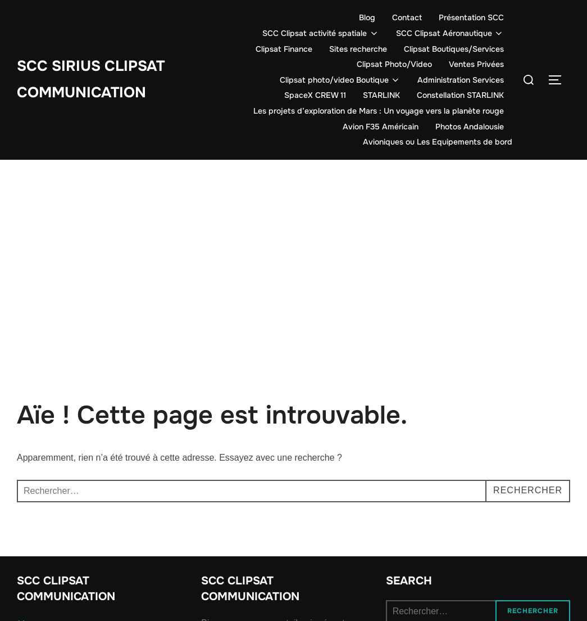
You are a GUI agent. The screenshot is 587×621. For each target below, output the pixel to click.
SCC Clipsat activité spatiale (320, 33)
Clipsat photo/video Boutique (340, 80)
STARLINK (381, 95)
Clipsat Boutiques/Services (454, 49)
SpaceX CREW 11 (315, 95)
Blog (367, 17)
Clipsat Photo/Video (394, 64)
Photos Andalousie (469, 127)
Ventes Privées (476, 64)
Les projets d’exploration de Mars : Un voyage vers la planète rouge (378, 111)
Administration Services (460, 80)
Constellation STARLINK (460, 95)
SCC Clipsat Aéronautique (450, 33)
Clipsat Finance (284, 49)
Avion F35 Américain (380, 127)
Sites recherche (358, 49)
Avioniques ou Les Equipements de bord (437, 142)
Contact (407, 17)
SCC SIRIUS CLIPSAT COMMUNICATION (91, 79)
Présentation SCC (471, 17)
